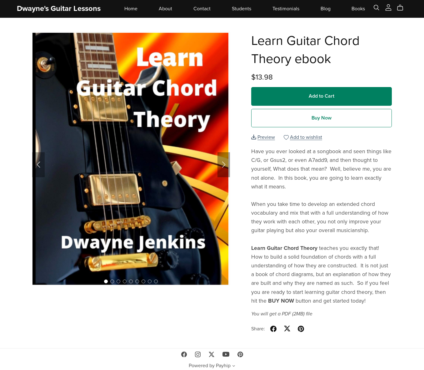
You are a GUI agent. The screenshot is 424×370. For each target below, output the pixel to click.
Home (130, 8)
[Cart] (402, 8)
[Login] (388, 7)
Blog (326, 8)
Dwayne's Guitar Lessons (59, 8)
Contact (202, 8)
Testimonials (285, 8)
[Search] (376, 8)
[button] (38, 164)
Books (358, 8)
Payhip (223, 366)
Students (241, 8)
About (165, 8)
